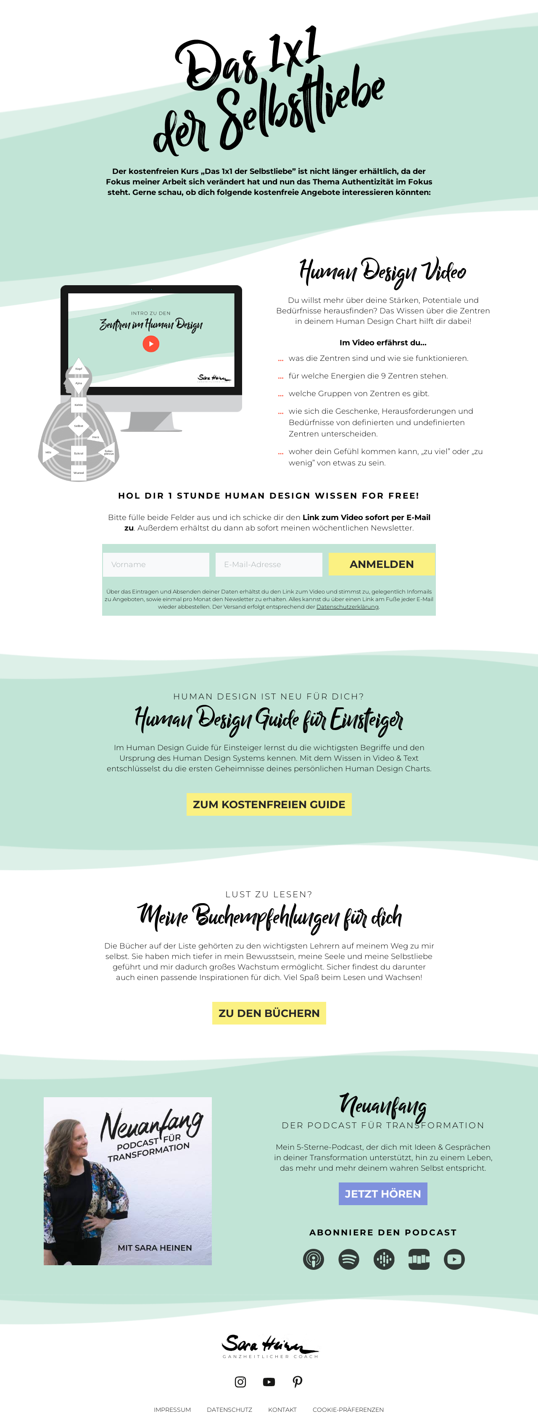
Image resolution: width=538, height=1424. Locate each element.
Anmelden (382, 564)
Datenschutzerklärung (347, 606)
